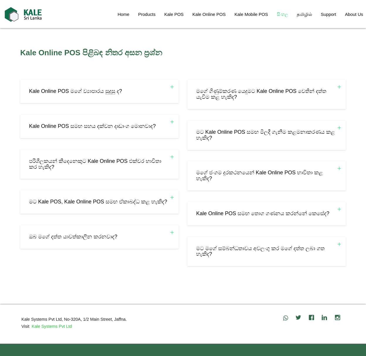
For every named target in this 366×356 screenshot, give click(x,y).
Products (146, 14)
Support (328, 14)
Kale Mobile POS (251, 14)
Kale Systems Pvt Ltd (50, 326)
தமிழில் (304, 14)
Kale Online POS (209, 14)
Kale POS (174, 14)
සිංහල (282, 14)
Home (123, 14)
